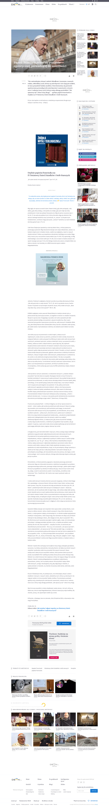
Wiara (47, 4)
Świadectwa (41, 792)
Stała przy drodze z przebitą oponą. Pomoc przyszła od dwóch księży (21, 696)
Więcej (71, 4)
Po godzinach (62, 4)
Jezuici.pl (14, 801)
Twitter (94, 0)
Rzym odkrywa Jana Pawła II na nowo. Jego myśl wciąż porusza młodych (43, 696)
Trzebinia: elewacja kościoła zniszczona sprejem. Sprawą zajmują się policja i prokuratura (64, 749)
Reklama (41, 804)
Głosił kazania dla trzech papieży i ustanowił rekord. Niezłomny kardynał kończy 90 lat (87, 225)
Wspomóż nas (64, 623)
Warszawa (82, 4)
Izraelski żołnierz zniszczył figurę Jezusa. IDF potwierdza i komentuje (88, 136)
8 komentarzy (85, 137)
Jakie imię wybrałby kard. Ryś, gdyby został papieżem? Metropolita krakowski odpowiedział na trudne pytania (42, 750)
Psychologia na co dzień (56, 792)
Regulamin (18, 804)
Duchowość (40, 789)
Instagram (97, 0)
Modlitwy (53, 794)
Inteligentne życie (65, 780)
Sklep (42, 0)
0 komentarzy (85, 126)
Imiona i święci (41, 794)
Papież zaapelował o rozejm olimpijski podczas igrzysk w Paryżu (86, 205)
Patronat (55, 804)
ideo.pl (96, 804)
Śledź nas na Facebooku (87, 153)
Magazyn (17, 0)
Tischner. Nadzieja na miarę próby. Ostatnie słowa (58, 636)
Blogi (32, 0)
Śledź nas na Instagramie (87, 159)
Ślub (27, 794)
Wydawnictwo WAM (25, 801)
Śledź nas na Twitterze (87, 156)
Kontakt (31, 804)
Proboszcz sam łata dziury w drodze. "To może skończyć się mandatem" (87, 748)
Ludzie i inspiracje (67, 792)
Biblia (12, 0)
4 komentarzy (85, 109)
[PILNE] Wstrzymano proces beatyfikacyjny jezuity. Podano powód (81, 65)
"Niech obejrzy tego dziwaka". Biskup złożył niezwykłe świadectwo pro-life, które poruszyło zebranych (81, 38)
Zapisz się (94, 790)
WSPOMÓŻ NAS (93, 800)
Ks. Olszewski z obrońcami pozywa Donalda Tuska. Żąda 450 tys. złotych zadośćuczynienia (81, 55)
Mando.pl (36, 801)
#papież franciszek (37, 668)
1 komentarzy (85, 120)
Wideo (54, 4)
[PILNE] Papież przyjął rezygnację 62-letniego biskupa (87, 184)
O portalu (13, 804)
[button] (92, 4)
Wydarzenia (29, 4)
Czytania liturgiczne (55, 789)
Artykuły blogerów (30, 792)
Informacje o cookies (48, 804)
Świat (27, 779)
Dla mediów (36, 804)
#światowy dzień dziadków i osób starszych (56, 668)
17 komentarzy (85, 114)
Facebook (92, 0)
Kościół (15, 69)
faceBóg (37, 0)
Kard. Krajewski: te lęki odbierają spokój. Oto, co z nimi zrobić (81, 72)
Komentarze (39, 4)
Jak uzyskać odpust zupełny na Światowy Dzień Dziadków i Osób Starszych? (53, 609)
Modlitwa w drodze (25, 0)
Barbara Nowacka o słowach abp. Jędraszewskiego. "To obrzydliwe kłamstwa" (81, 45)
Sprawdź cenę (53, 657)
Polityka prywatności (25, 804)
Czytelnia (41, 784)
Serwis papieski (29, 789)
